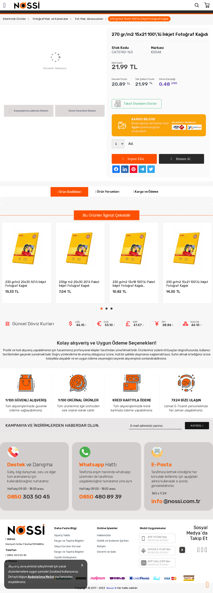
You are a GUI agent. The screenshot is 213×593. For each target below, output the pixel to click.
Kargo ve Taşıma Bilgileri (69, 540)
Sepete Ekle (133, 159)
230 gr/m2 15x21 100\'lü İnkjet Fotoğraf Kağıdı (187, 283)
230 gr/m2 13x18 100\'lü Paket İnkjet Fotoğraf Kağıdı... (134, 283)
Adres (10, 539)
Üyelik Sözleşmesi (65, 557)
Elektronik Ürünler (14, 18)
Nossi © (111, 588)
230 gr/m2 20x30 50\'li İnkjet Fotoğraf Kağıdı (25, 283)
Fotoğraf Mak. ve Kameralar (50, 18)
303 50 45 (28, 496)
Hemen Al (180, 159)
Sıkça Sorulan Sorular (67, 546)
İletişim (101, 546)
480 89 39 (100, 496)
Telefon (10, 550)
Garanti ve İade (106, 551)
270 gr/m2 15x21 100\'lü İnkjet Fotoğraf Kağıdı (139, 18)
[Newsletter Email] (155, 425)
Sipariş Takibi (62, 535)
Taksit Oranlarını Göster (135, 103)
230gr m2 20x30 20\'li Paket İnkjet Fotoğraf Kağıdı (79, 283)
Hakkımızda (104, 535)
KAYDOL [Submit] (197, 425)
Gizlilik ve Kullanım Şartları (113, 540)
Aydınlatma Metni (41, 577)
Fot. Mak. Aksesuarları (89, 18)
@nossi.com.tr (176, 501)
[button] (101, 308)
